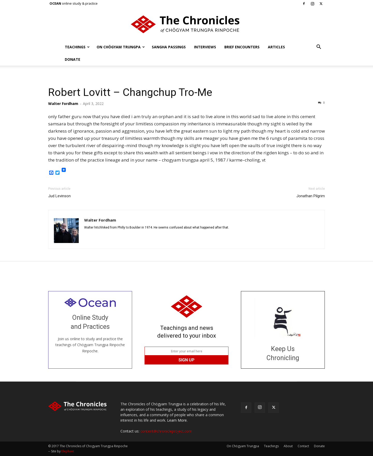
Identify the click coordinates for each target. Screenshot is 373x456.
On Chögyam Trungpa (121, 46)
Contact (303, 446)
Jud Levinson (59, 196)
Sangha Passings (169, 46)
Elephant (67, 451)
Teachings (77, 46)
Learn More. (177, 420)
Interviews (205, 46)
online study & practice (73, 3)
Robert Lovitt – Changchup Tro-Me (130, 92)
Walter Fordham (63, 103)
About (288, 446)
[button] (318, 47)
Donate (72, 59)
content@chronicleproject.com (166, 431)
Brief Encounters (242, 46)
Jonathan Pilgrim (310, 196)
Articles (276, 46)
